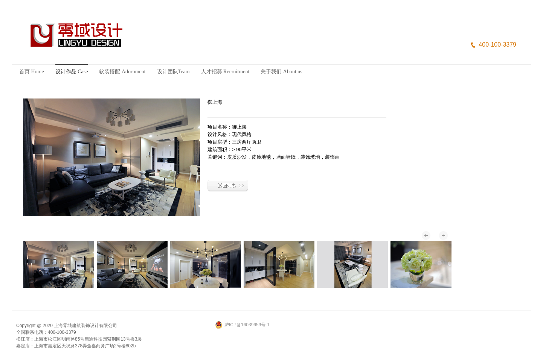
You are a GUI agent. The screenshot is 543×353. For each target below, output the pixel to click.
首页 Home (31, 71)
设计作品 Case (71, 71)
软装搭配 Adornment (122, 71)
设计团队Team (173, 71)
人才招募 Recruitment (225, 71)
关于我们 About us (281, 71)
